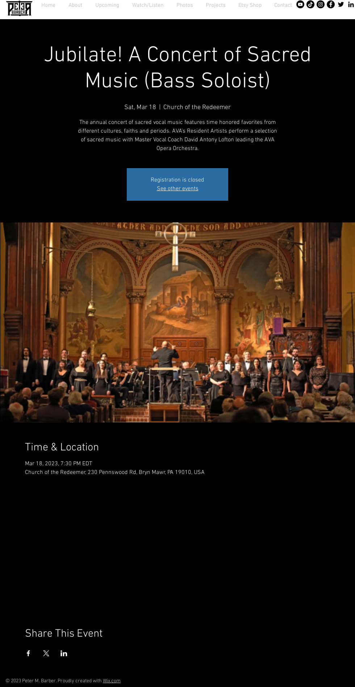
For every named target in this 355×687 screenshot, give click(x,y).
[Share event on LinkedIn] (63, 653)
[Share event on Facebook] (28, 653)
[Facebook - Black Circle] (331, 4)
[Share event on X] (46, 653)
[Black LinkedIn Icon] (351, 4)
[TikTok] (310, 4)
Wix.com (112, 681)
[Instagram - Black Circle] (321, 4)
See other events (178, 188)
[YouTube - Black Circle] (300, 4)
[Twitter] (341, 4)
